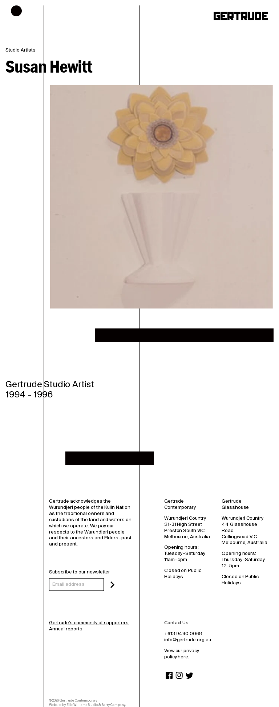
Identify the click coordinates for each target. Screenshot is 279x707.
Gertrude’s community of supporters (89, 623)
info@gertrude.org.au (187, 640)
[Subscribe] (112, 585)
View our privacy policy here (181, 653)
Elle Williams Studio (82, 705)
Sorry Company (113, 705)
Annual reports (65, 629)
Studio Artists (20, 50)
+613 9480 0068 (183, 633)
